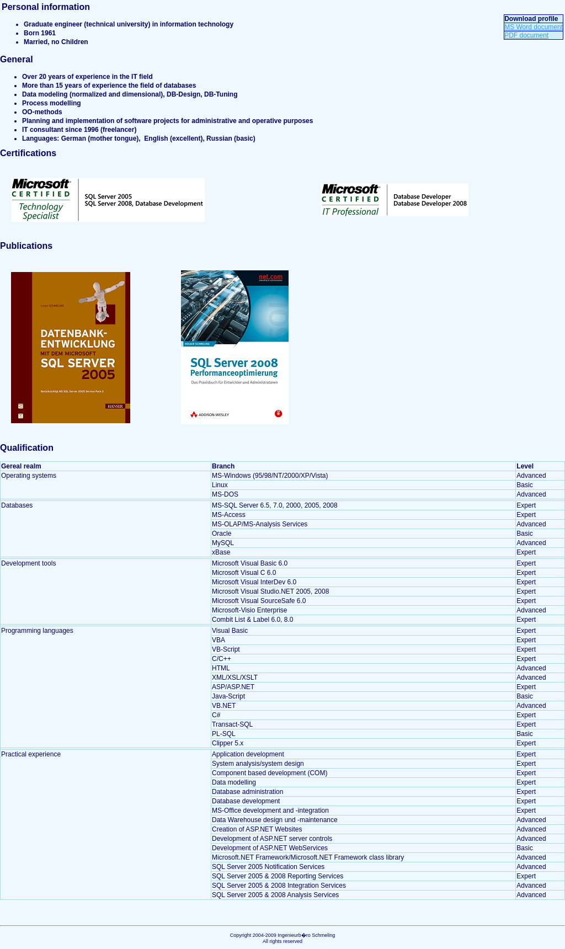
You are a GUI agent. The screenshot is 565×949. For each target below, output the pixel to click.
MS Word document (533, 27)
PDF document (526, 35)
